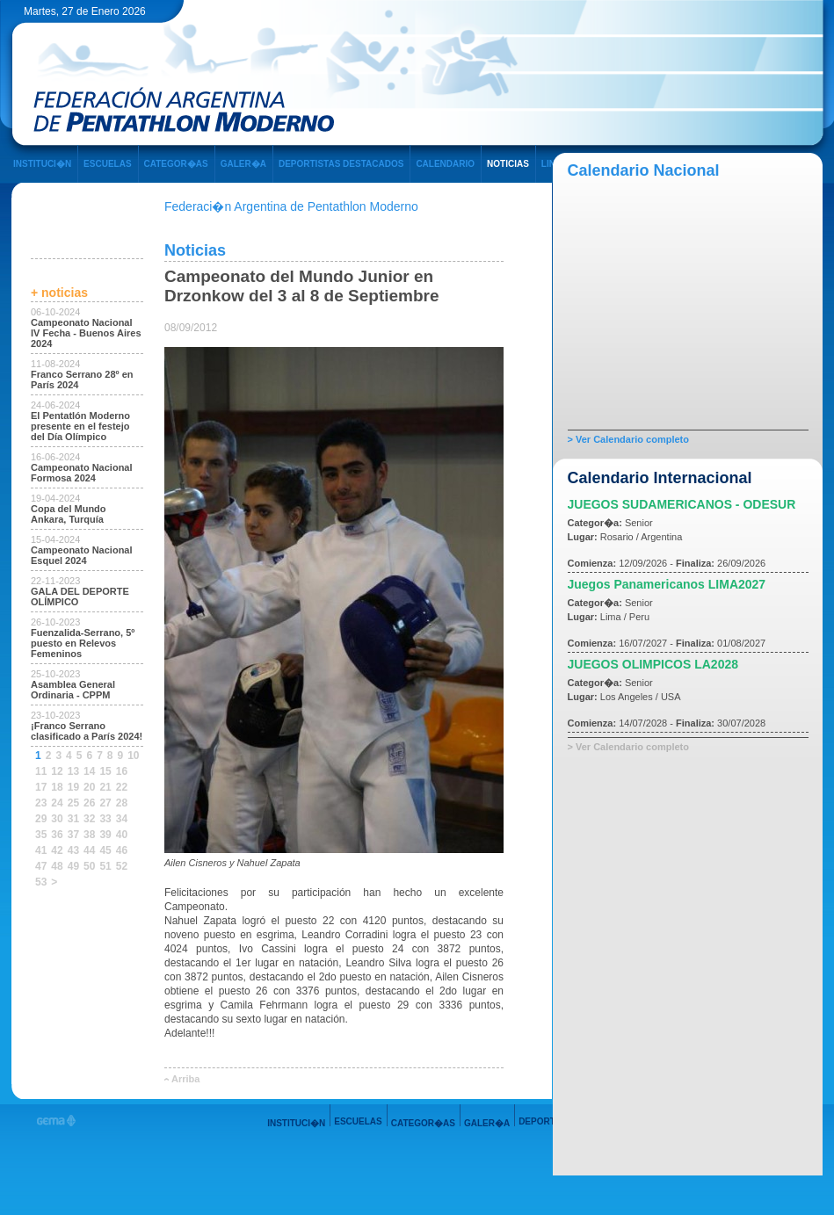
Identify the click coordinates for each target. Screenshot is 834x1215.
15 (105, 771)
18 (56, 787)
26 (89, 803)
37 (73, 834)
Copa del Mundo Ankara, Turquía (68, 513)
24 (56, 803)
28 (121, 803)
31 (73, 819)
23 (41, 803)
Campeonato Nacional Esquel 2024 (82, 555)
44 (89, 850)
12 (56, 771)
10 (133, 755)
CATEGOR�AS (176, 164)
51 (105, 866)
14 (89, 771)
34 (121, 819)
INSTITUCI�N (42, 164)
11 (41, 771)
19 (73, 787)
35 (41, 834)
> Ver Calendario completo (628, 439)
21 (105, 787)
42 (56, 850)
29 (41, 819)
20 (89, 787)
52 (121, 866)
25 (73, 803)
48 (56, 866)
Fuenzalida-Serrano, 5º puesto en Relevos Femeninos (82, 643)
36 (56, 834)
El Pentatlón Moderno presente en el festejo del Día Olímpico (80, 426)
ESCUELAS (107, 164)
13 (73, 771)
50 (89, 866)
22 (121, 787)
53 (41, 882)
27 (105, 803)
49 (73, 866)
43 (73, 850)
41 (41, 850)
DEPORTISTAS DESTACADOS (341, 164)
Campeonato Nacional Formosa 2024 (82, 472)
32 (89, 819)
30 (56, 819)
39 (105, 834)
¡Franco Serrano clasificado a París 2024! (86, 730)
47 (41, 866)
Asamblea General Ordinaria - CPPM (73, 689)
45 (105, 850)
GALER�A (243, 164)
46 (121, 850)
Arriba (185, 1079)
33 (105, 819)
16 (121, 771)
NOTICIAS (508, 164)
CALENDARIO (445, 164)
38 (89, 834)
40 (121, 834)
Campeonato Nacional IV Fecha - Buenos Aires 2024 (86, 333)
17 (41, 787)
